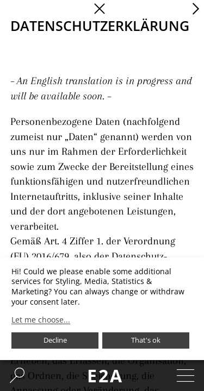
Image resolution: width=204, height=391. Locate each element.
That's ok (145, 340)
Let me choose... (40, 320)
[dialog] (102, 308)
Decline (55, 340)
